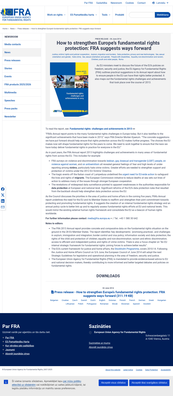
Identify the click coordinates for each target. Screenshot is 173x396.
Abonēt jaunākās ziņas (17, 353)
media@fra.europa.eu (100, 218)
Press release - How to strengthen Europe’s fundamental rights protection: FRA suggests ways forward (108, 294)
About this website (112, 370)
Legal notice (128, 370)
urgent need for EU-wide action (138, 174)
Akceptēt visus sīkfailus (113, 382)
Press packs (10, 108)
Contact (141, 2)
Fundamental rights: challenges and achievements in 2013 (101, 128)
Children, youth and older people (104, 59)
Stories (8, 68)
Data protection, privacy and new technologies (135, 54)
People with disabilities (120, 57)
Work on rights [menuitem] (55, 14)
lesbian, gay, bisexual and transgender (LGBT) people (134, 160)
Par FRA (88, 2)
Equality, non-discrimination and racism (147, 57)
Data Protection (151, 370)
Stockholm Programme (127, 248)
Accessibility (166, 370)
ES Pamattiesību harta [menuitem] (82, 14)
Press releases (23, 29)
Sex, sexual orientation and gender (96, 57)
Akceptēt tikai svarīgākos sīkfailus (149, 382)
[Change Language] (160, 3)
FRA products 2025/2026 (17, 84)
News (12, 29)
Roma (121, 59)
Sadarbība (101, 2)
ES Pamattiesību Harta (17, 341)
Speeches (9, 100)
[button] (2, 189)
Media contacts (12, 44)
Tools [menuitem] (104, 14)
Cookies (130, 2)
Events (8, 76)
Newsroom (116, 2)
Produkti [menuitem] (119, 14)
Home (5, 29)
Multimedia (10, 92)
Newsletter (10, 116)
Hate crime (76, 57)
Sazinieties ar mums (99, 343)
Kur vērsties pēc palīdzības (19, 345)
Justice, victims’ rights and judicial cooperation (70, 54)
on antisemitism (90, 164)
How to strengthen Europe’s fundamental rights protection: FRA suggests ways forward (66, 29)
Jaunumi (10, 349)
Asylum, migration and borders (103, 54)
